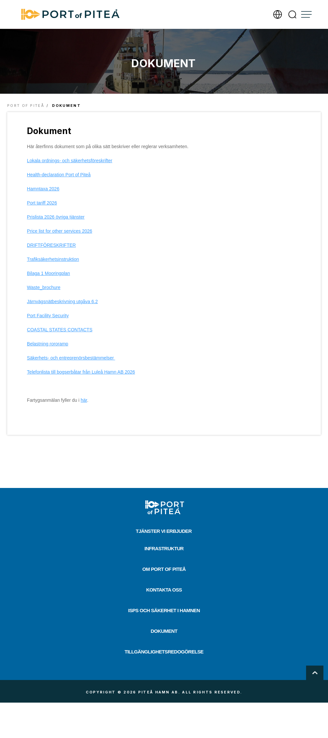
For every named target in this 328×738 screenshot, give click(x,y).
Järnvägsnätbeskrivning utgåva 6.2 (62, 301)
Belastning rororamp (47, 343)
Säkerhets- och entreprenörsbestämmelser (71, 357)
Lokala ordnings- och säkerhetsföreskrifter (69, 160)
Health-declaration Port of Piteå (59, 174)
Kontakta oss (164, 589)
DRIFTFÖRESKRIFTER (51, 245)
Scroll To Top (314, 673)
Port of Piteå (25, 105)
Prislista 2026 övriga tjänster (55, 217)
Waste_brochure (43, 287)
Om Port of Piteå (164, 569)
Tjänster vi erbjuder (164, 531)
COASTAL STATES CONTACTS (59, 329)
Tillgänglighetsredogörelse (164, 651)
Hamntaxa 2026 (43, 188)
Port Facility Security (48, 315)
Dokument (164, 631)
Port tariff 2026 (42, 202)
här (84, 400)
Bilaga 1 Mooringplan (48, 273)
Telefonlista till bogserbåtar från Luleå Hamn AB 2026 (81, 372)
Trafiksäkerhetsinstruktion (53, 259)
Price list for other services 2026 (59, 231)
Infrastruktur (164, 548)
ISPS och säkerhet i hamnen (164, 610)
